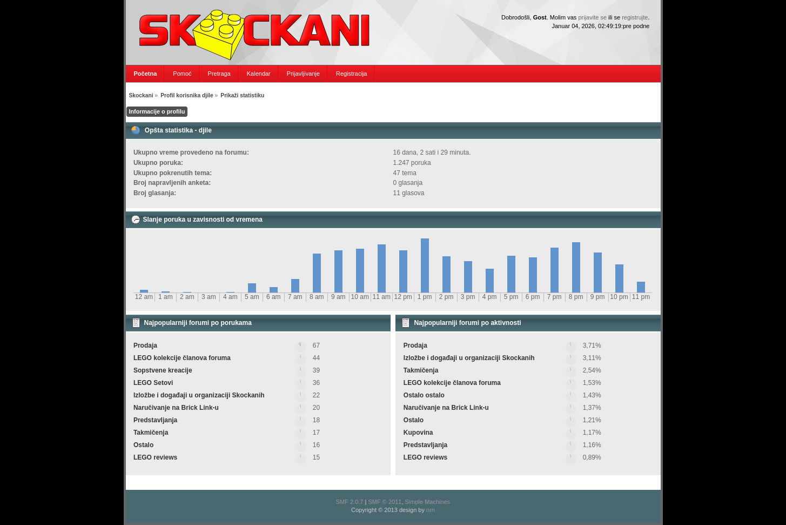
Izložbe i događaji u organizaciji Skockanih (199, 395)
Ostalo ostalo (424, 395)
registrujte (635, 17)
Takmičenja (150, 432)
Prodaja (145, 345)
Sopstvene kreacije (162, 370)
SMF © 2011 (384, 502)
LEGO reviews (155, 457)
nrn (430, 510)
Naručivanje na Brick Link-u (176, 407)
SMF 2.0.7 (350, 502)
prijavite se (592, 17)
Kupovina (418, 432)
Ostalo (143, 445)
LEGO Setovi (153, 383)
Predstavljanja (155, 420)
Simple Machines (428, 502)
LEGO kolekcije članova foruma (182, 358)
